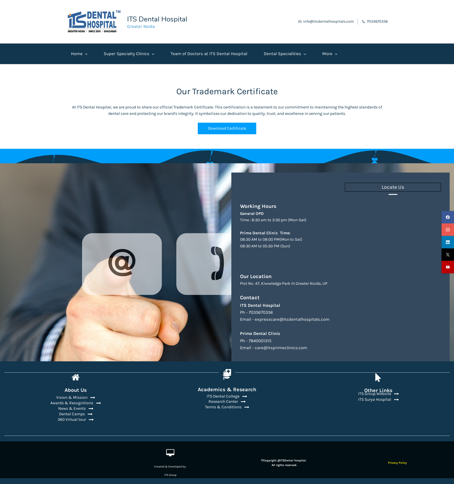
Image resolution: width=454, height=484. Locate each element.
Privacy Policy (397, 461)
